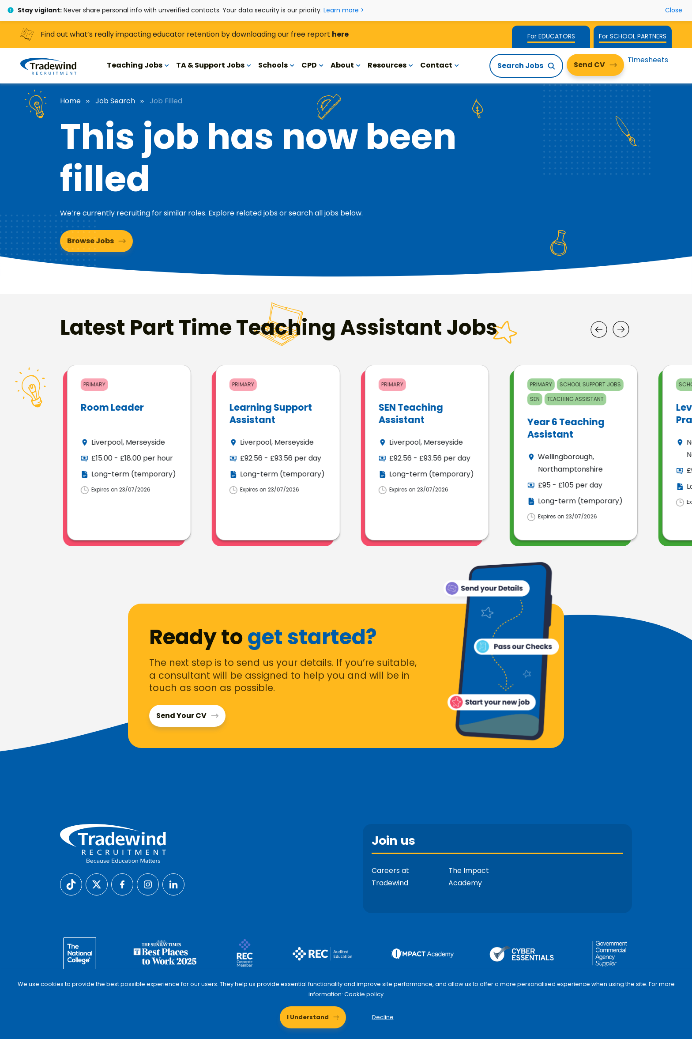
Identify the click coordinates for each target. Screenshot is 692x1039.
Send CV (589, 65)
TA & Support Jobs (213, 65)
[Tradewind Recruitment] (48, 65)
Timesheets (648, 60)
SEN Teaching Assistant (559, 413)
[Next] (621, 329)
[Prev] (599, 329)
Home (70, 101)
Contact (439, 65)
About (346, 65)
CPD (312, 65)
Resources (390, 65)
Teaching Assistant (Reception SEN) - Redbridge (127, 419)
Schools (276, 65)
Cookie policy (364, 994)
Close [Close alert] (673, 10)
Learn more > (343, 10)
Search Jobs (520, 65)
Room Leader (261, 407)
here (340, 34)
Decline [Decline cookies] (383, 1017)
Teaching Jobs (138, 65)
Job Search (115, 101)
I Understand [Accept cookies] (308, 1017)
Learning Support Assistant (419, 413)
